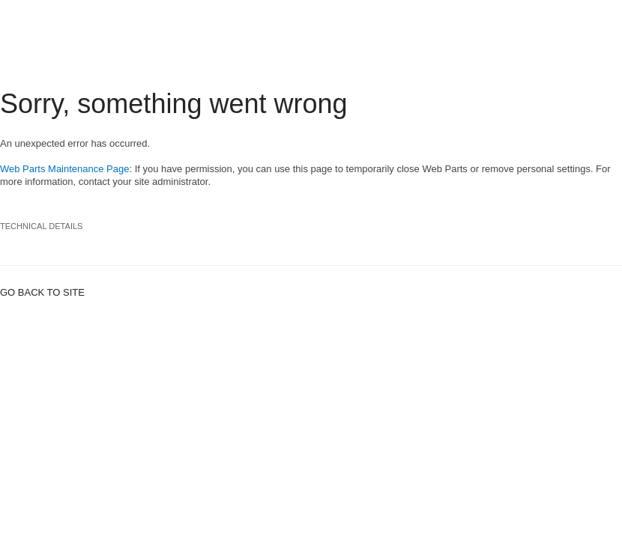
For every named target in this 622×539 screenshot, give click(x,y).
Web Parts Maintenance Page (64, 168)
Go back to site (42, 292)
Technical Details (41, 226)
